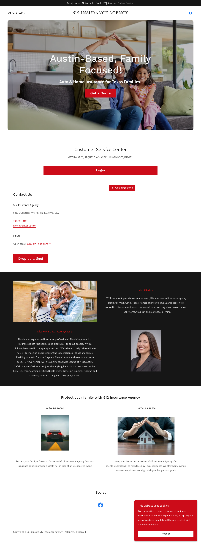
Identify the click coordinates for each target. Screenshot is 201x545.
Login (100, 170)
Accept (166, 533)
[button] (49, 244)
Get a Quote (100, 93)
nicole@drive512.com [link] (24, 225)
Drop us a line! (30, 259)
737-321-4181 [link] (17, 13)
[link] (100, 13)
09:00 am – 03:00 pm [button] (37, 243)
